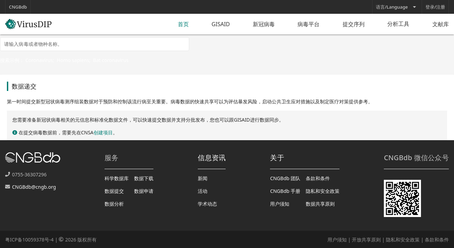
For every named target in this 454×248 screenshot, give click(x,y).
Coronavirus (39, 60)
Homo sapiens (73, 60)
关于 (277, 157)
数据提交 (114, 191)
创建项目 (103, 132)
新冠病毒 (264, 24)
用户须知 (279, 203)
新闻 (202, 178)
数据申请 (143, 191)
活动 (202, 191)
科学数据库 (117, 178)
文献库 (440, 24)
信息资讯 (212, 157)
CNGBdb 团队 (285, 178)
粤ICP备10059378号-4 (29, 239)
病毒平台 (309, 24)
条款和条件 (318, 178)
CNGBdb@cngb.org (34, 187)
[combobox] (94, 44)
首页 (183, 24)
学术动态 (207, 203)
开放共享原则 (366, 239)
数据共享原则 (320, 203)
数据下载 (143, 178)
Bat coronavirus (111, 60)
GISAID (221, 24)
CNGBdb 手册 (285, 191)
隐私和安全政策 (322, 191)
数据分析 (114, 203)
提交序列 (354, 24)
